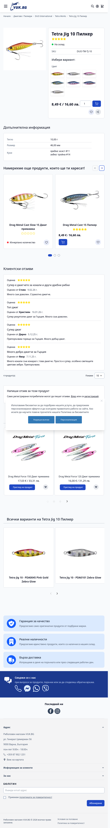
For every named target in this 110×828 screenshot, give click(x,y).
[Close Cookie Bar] (101, 400)
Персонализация (69, 419)
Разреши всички (41, 419)
